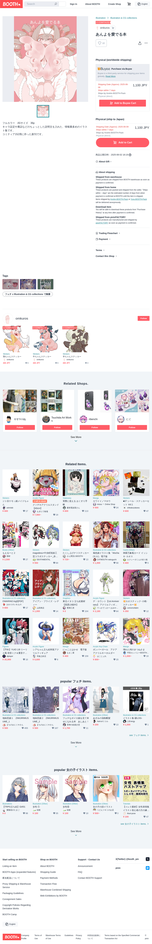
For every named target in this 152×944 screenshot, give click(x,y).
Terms (99, 250)
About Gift (104, 161)
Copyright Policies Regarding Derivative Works (16, 907)
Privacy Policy (79, 936)
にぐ (128, 419)
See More (76, 440)
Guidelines (68, 935)
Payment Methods (49, 878)
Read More (111, 76)
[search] (56, 4)
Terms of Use (38, 936)
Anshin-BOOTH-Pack (119, 199)
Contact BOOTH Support (90, 878)
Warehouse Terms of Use (53, 936)
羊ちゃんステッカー (72, 356)
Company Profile (25, 936)
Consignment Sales (11, 899)
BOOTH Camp (9, 914)
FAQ (80, 872)
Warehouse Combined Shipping (55, 890)
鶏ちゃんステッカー (12, 356)
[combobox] (41, 4)
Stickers (6, 354)
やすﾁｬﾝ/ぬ (20, 419)
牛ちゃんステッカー (42, 356)
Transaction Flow (48, 884)
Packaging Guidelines (13, 893)
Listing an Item (9, 866)
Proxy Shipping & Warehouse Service (16, 886)
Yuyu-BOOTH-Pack (139, 199)
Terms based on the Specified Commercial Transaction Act (122, 936)
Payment (103, 239)
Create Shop (114, 4)
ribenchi (93, 419)
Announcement (85, 866)
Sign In (73, 4)
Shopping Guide (48, 872)
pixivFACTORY (102, 223)
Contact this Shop (105, 256)
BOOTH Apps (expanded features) (19, 872)
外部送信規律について (93, 936)
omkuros (22, 318)
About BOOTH (92, 4)
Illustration (101, 18)
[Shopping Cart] (129, 4)
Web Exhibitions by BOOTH (53, 895)
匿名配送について (11, 878)
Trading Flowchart (108, 233)
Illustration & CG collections (123, 18)
